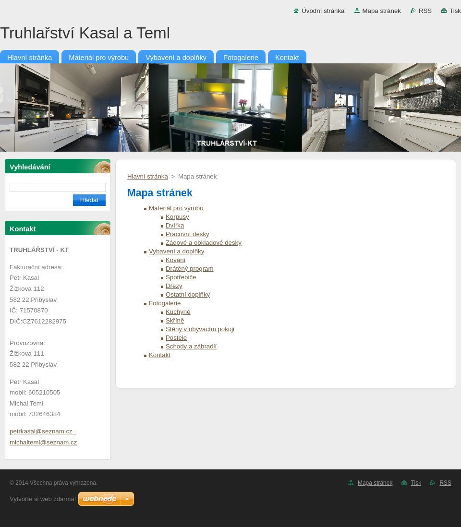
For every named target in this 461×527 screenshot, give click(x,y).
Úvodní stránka (323, 10)
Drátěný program (190, 268)
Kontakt (159, 355)
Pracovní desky (187, 234)
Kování (175, 260)
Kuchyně (178, 311)
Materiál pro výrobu (176, 208)
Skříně (175, 320)
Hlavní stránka (147, 176)
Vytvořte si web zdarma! (43, 499)
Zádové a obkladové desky (204, 242)
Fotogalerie (165, 303)
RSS (425, 10)
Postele (176, 337)
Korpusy (177, 216)
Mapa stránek (382, 10)
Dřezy (174, 285)
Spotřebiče (181, 277)
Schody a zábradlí (191, 346)
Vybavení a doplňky (176, 251)
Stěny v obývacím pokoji (200, 329)
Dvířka (175, 225)
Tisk (455, 10)
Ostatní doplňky (188, 294)
